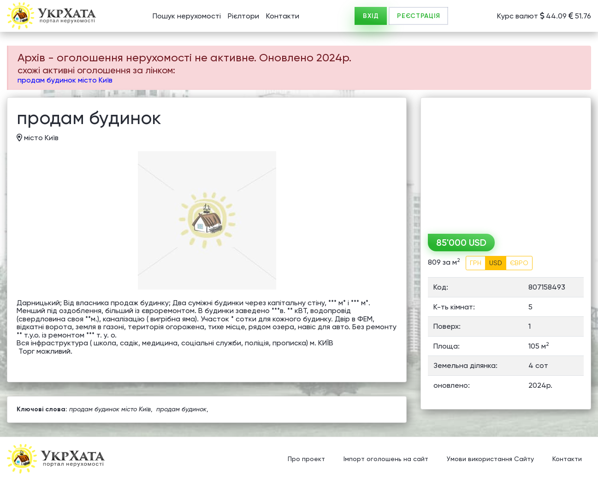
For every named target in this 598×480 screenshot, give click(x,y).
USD (495, 263)
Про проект (306, 459)
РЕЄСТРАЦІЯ (418, 16)
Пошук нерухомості (187, 16)
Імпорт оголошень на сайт (385, 459)
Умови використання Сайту (490, 459)
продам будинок (181, 409)
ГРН (475, 263)
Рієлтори (243, 16)
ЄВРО (519, 263)
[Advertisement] (506, 162)
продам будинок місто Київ (65, 80)
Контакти (282, 16)
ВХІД (371, 16)
